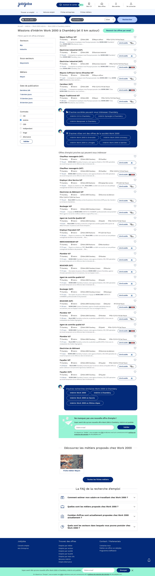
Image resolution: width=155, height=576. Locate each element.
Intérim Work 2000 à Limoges (82, 143)
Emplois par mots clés (66, 556)
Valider (26, 141)
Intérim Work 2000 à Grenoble (82, 137)
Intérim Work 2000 (78, 393)
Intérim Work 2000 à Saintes (115, 143)
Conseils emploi (23, 546)
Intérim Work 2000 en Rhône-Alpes (85, 403)
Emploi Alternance (65, 562)
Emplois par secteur (66, 548)
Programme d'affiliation (108, 551)
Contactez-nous (105, 546)
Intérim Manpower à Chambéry (83, 121)
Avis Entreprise (23, 548)
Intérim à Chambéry (102, 393)
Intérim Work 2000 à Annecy (115, 137)
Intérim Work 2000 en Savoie (82, 398)
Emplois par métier (65, 546)
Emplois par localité (66, 554)
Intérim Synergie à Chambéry (110, 116)
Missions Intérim (65, 559)
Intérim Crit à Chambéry (80, 116)
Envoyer (123, 570)
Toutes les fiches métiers (98, 479)
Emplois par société (66, 551)
